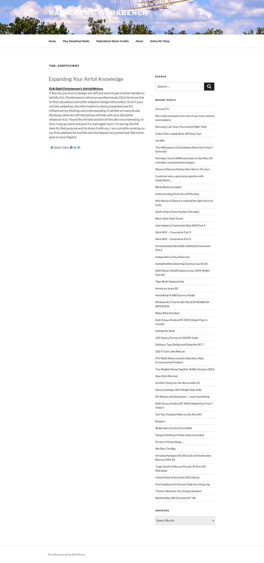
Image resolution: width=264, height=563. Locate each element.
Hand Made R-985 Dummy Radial (175, 295)
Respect (160, 421)
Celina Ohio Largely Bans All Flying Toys (178, 133)
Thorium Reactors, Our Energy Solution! (178, 491)
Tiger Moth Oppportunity (169, 281)
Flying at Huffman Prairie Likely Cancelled (179, 435)
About (139, 41)
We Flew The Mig (165, 448)
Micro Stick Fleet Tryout (169, 218)
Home (52, 41)
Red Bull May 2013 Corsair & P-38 (175, 497)
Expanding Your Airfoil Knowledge (86, 79)
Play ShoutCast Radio (76, 41)
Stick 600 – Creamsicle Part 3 (173, 232)
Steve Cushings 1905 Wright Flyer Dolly (178, 389)
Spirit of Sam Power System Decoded (177, 211)
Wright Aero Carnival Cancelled (173, 428)
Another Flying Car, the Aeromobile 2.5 (177, 382)
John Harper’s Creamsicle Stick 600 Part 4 (180, 225)
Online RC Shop (160, 41)
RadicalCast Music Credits (112, 41)
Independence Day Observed (172, 257)
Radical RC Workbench (98, 13)
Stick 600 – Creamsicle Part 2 (173, 239)
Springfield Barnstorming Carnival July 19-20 (181, 263)
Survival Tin (162, 108)
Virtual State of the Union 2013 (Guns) (177, 477)
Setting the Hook (165, 330)
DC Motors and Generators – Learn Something (182, 396)
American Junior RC (167, 288)
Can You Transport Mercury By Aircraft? (178, 414)
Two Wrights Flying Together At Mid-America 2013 (184, 369)
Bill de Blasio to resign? (168, 187)
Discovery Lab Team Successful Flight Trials (181, 126)
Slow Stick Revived (166, 376)
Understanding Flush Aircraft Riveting (177, 193)
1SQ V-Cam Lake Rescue (170, 351)
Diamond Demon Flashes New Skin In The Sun (182, 169)
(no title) (160, 140)
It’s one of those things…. (169, 441)
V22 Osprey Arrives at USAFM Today (176, 337)
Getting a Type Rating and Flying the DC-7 (179, 344)
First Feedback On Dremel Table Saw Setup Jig (182, 484)
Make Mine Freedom (167, 313)
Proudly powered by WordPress (66, 554)
